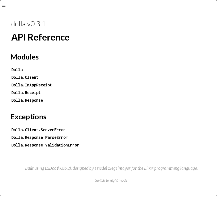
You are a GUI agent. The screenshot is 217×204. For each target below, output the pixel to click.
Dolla (17, 69)
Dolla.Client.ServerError (38, 129)
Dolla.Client (24, 77)
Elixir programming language (170, 168)
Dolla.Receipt (26, 92)
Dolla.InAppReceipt (31, 84)
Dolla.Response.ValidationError (45, 145)
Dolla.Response (27, 100)
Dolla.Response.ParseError (39, 137)
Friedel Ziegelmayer (113, 168)
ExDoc (50, 168)
